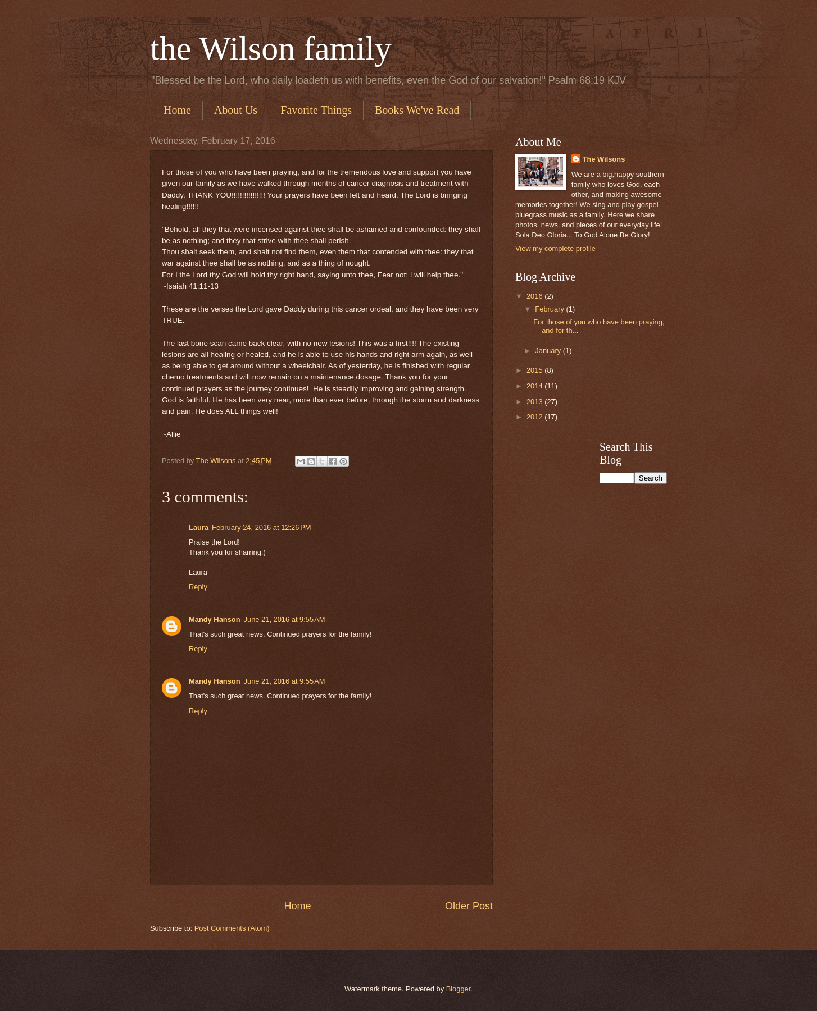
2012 (535, 417)
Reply (198, 587)
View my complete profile (555, 248)
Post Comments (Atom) (232, 928)
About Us (235, 110)
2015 (535, 370)
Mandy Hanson (214, 619)
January (548, 350)
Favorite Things (316, 110)
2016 (535, 296)
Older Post (469, 906)
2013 (535, 401)
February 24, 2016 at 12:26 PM (261, 527)
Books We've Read (417, 110)
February (550, 309)
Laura (198, 527)
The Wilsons (604, 159)
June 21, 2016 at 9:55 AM (284, 619)
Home (177, 110)
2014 (535, 386)
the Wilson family (271, 48)
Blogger (458, 989)
